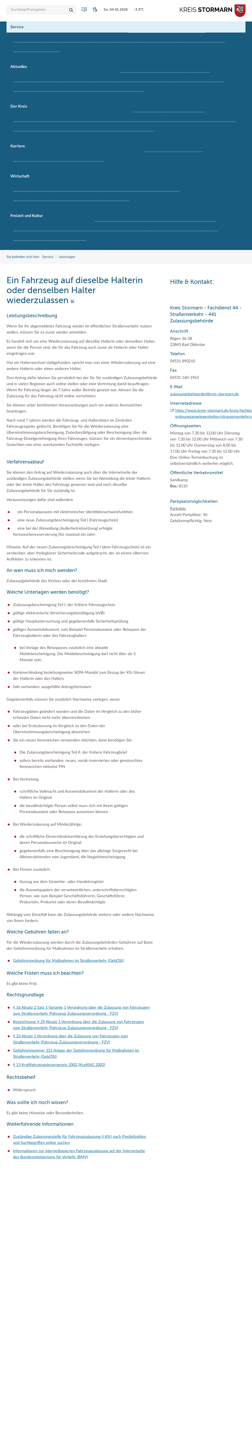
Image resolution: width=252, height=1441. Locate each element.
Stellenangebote (185, 87)
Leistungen (96, 47)
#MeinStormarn (131, 96)
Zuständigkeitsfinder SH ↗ (39, 56)
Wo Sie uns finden (168, 47)
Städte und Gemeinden (187, 126)
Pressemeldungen (128, 87)
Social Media (157, 87)
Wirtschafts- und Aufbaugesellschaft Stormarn (54, 205)
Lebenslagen (73, 47)
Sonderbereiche (125, 126)
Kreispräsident (150, 117)
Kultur (89, 226)
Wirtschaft (19, 176)
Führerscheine (74, 37)
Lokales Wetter (75, 87)
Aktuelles (18, 67)
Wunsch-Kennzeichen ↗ (206, 47)
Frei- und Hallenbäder (35, 226)
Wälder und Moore (71, 245)
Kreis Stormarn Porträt (94, 116)
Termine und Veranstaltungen (133, 236)
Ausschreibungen (32, 77)
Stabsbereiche (153, 126)
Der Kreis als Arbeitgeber (38, 156)
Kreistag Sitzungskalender (38, 87)
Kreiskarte (125, 116)
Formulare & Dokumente (109, 37)
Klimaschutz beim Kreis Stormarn (44, 196)
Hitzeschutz (157, 77)
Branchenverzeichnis (34, 186)
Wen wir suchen (91, 166)
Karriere (17, 146)
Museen (149, 226)
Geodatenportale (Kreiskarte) (156, 37)
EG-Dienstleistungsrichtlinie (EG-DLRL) (86, 186)
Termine (25, 96)
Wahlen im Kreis (223, 126)
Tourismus (169, 236)
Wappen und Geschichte (38, 136)
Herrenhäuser (68, 226)
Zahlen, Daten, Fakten (137, 136)
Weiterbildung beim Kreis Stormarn (46, 166)
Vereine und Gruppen (35, 245)
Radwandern (207, 226)
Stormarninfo (214, 87)
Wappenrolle (72, 136)
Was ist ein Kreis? (101, 136)
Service (17, 27)
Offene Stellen (160, 156)
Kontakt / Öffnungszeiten (38, 47)
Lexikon (116, 47)
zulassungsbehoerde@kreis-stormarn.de (204, 394)
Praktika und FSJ (190, 156)
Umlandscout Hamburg (200, 236)
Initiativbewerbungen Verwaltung (118, 156)
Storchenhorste (31, 236)
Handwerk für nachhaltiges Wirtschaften (153, 186)
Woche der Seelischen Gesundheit (87, 96)
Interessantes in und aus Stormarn (45, 116)
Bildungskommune (106, 77)
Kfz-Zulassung (195, 37)
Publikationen (138, 47)
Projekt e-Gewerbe (90, 196)
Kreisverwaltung (76, 126)
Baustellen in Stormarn (68, 77)
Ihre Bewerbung (75, 156)
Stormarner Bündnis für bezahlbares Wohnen (144, 196)
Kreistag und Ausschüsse (186, 117)
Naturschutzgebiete (176, 226)
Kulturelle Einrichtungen (118, 226)
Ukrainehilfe (46, 96)
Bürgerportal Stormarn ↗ (38, 37)
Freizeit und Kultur (26, 216)
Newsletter (101, 87)
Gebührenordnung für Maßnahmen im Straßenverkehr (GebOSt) (68, 961)
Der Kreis (18, 106)
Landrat (101, 126)
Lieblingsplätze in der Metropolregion (76, 236)
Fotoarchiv (134, 77)
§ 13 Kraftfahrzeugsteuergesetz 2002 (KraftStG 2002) (59, 1065)
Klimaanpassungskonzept (191, 77)
